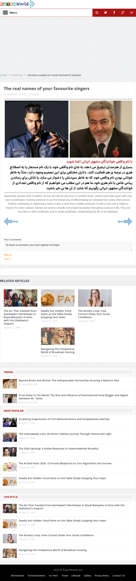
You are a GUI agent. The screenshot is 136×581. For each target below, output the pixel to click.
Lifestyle (35, 94)
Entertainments (36, 575)
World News (17, 575)
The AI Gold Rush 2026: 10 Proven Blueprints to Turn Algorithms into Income (65, 463)
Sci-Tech (53, 575)
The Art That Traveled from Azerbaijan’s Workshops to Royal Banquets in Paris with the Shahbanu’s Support (20, 317)
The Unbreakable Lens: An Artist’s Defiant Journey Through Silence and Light (65, 434)
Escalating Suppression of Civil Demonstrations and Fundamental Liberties (64, 419)
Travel (9, 372)
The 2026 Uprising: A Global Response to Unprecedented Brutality (58, 448)
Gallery (87, 575)
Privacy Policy (102, 575)
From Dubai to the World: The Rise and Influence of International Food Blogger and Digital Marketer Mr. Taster (73, 397)
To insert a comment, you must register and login (68, 246)
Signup (8, 254)
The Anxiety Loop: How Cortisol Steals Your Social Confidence (94, 314)
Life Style (11, 497)
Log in (7, 258)
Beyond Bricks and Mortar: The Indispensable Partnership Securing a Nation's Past (69, 380)
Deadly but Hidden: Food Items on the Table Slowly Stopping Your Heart (56, 314)
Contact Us (119, 575)
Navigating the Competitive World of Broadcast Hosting (58, 350)
